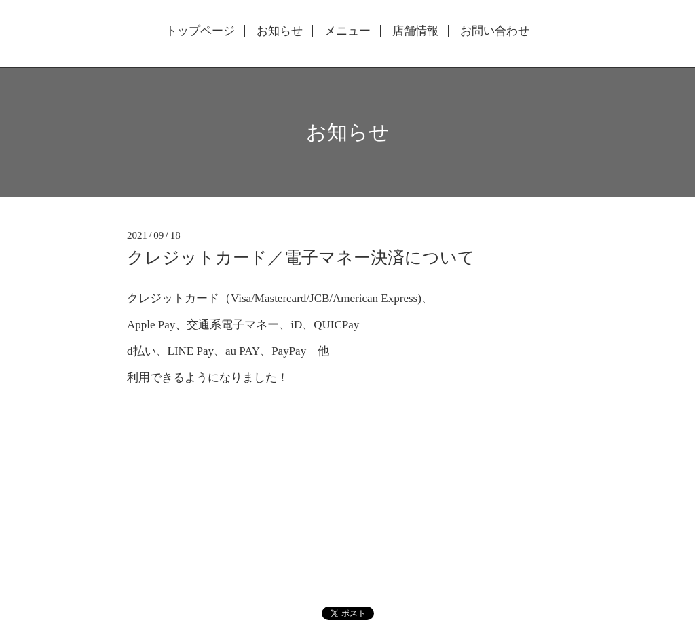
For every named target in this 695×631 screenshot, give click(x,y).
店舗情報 (415, 31)
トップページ (200, 31)
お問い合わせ (494, 31)
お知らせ (280, 31)
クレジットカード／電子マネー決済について (301, 257)
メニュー (347, 31)
